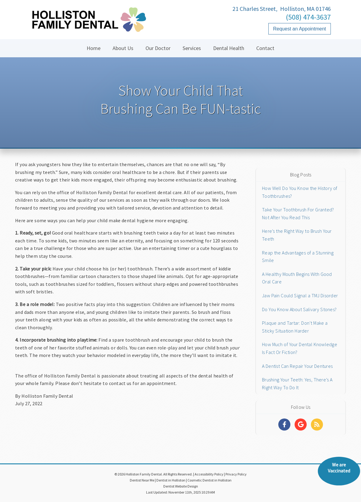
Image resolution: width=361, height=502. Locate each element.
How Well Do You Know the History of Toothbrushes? (299, 192)
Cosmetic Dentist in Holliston (209, 480)
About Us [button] (123, 48)
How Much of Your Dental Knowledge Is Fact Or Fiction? (299, 348)
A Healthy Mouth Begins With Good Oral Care (297, 278)
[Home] (89, 25)
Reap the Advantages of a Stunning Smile (298, 257)
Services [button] (192, 48)
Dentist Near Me (142, 480)
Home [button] (94, 48)
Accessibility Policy (209, 474)
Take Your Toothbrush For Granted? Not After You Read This (298, 213)
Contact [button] (265, 48)
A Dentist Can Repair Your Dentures (297, 366)
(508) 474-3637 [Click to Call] (308, 17)
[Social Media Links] (284, 424)
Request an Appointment (299, 28)
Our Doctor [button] (158, 48)
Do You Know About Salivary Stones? (299, 309)
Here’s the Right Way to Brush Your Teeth (297, 235)
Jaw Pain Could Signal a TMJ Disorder (300, 295)
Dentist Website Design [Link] (180, 486)
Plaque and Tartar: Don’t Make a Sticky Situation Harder (294, 327)
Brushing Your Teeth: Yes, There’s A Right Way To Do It (297, 383)
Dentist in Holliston (170, 480)
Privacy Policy (236, 474)
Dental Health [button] (228, 48)
